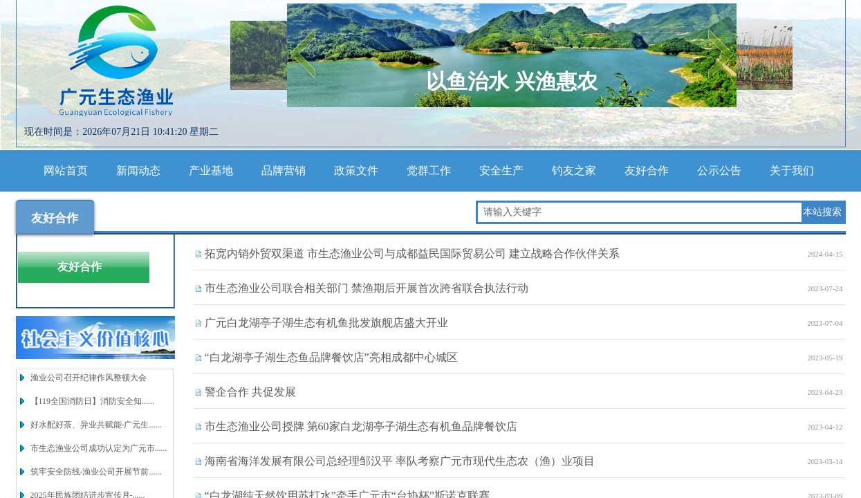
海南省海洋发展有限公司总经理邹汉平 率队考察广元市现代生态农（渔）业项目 (400, 461)
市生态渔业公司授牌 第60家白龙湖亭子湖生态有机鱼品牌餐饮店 (361, 426)
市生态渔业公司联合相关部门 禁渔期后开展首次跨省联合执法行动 (366, 288)
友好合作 (646, 170)
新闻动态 (138, 170)
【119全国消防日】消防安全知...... (92, 401)
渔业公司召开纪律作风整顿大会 (88, 377)
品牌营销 (283, 170)
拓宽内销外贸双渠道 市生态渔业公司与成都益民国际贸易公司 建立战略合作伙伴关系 (412, 253)
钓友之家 (574, 170)
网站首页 (66, 170)
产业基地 (211, 170)
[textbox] (640, 212)
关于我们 (792, 170)
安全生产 (501, 170)
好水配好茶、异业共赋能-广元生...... (96, 425)
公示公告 (719, 170)
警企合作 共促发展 (250, 392)
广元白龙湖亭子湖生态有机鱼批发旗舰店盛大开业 (326, 323)
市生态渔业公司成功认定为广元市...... (98, 448)
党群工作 (429, 170)
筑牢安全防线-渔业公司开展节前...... (96, 472)
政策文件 (356, 170)
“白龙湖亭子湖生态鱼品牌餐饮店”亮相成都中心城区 (331, 357)
